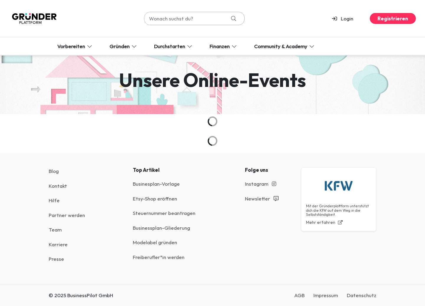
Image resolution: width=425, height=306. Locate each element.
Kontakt (58, 186)
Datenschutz (361, 295)
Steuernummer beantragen (164, 213)
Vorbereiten (75, 46)
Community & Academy (284, 46)
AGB (299, 295)
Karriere (58, 244)
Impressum (325, 295)
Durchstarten (173, 46)
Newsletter (262, 198)
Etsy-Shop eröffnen (155, 198)
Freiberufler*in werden (158, 257)
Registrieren (392, 18)
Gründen (123, 46)
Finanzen (224, 46)
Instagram (260, 184)
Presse (56, 259)
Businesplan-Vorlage (156, 184)
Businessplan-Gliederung (161, 228)
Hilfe (54, 200)
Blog (54, 171)
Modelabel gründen (155, 242)
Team (55, 229)
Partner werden (67, 215)
